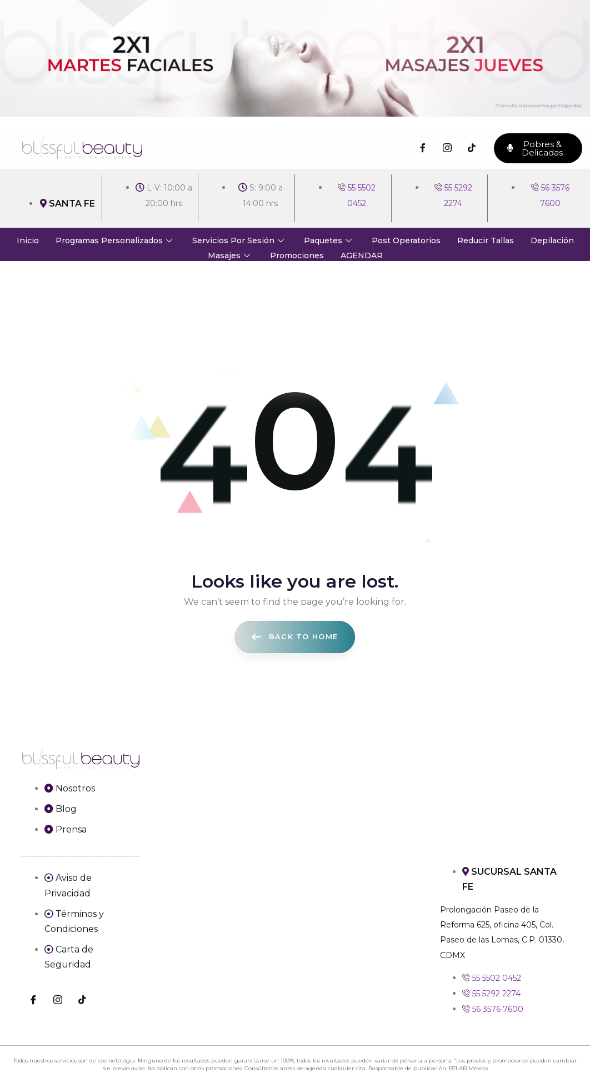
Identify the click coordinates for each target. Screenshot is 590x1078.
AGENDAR (362, 255)
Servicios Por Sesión (238, 240)
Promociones (297, 255)
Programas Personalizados (114, 240)
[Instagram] (447, 148)
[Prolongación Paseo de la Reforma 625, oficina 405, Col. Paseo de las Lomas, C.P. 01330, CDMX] (504, 803)
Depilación (552, 240)
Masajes (229, 255)
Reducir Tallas (485, 240)
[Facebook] (422, 148)
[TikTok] (471, 148)
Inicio (28, 240)
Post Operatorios (406, 240)
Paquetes (328, 240)
